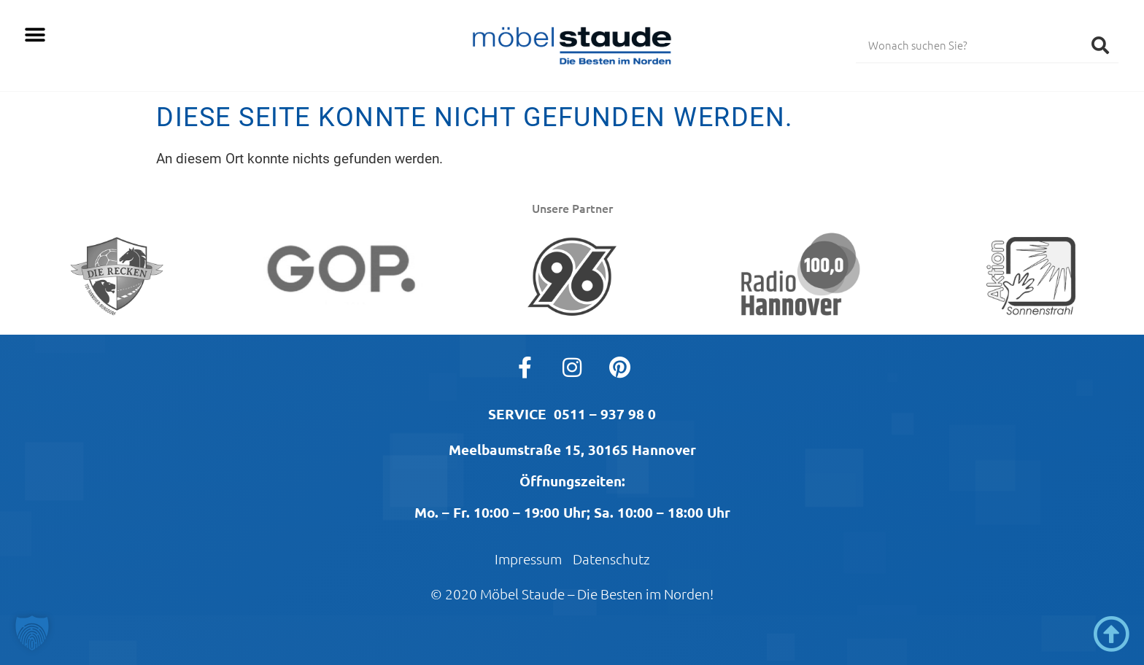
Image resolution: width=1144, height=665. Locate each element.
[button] (34, 34)
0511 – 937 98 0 (605, 414)
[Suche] (1100, 44)
